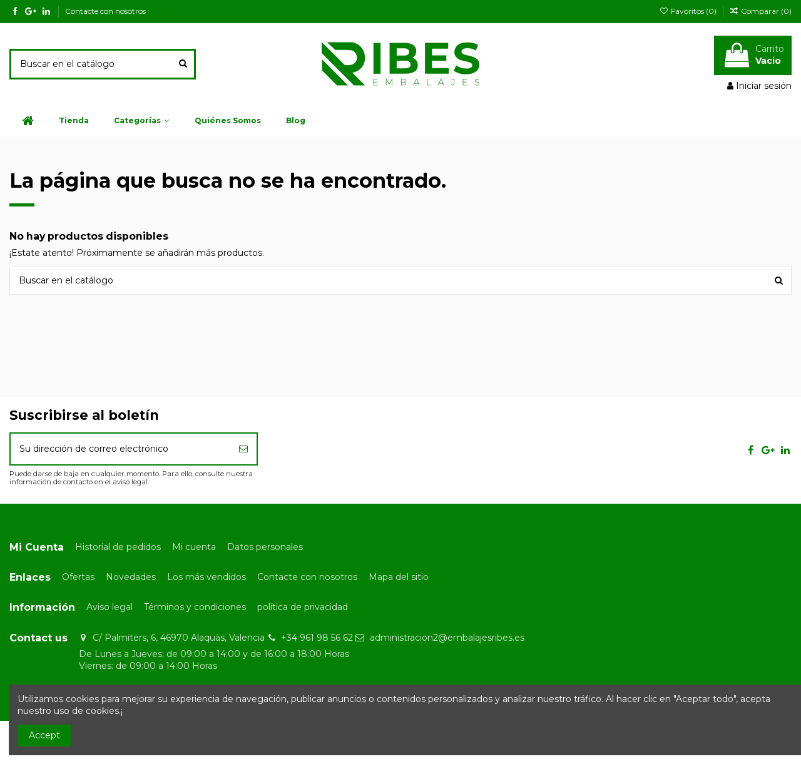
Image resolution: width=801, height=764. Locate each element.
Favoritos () (688, 11)
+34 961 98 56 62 (317, 637)
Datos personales (265, 547)
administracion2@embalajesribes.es (447, 637)
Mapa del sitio (399, 577)
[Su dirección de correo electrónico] (120, 449)
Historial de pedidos (118, 547)
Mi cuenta (194, 547)
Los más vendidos (206, 577)
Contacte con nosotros (105, 11)
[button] (141, 120)
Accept (44, 735)
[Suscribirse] (243, 449)
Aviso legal (109, 607)
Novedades (131, 577)
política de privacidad (302, 607)
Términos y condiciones (195, 607)
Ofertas (78, 577)
